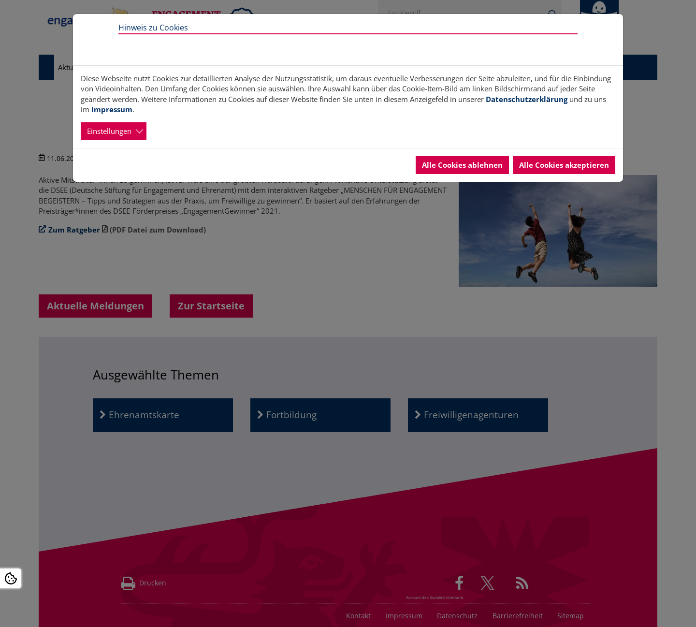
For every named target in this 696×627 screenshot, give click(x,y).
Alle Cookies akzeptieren (564, 165)
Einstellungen (109, 131)
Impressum (111, 109)
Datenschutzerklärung (526, 99)
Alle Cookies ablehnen (462, 165)
